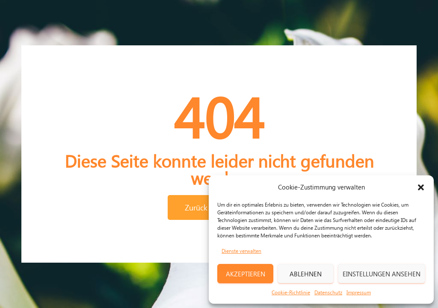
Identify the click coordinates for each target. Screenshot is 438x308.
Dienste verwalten (241, 251)
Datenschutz (328, 292)
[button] (421, 187)
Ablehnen (306, 274)
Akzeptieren (245, 274)
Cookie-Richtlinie (291, 292)
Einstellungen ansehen (381, 274)
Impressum (358, 292)
